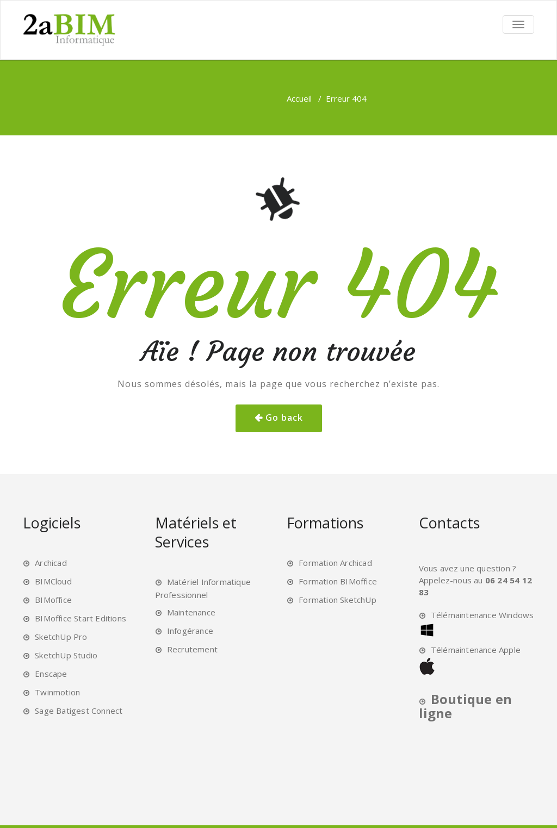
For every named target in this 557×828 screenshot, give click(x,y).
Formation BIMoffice (338, 581)
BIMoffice (53, 599)
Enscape (51, 673)
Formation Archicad (335, 562)
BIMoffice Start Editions (80, 618)
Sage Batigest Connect (78, 710)
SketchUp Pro (61, 636)
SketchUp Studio (66, 655)
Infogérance (190, 630)
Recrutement (192, 649)
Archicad (51, 562)
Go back (284, 418)
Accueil (299, 98)
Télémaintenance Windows (482, 614)
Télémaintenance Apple (476, 649)
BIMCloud (53, 581)
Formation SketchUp (337, 599)
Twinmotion (57, 692)
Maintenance (191, 612)
